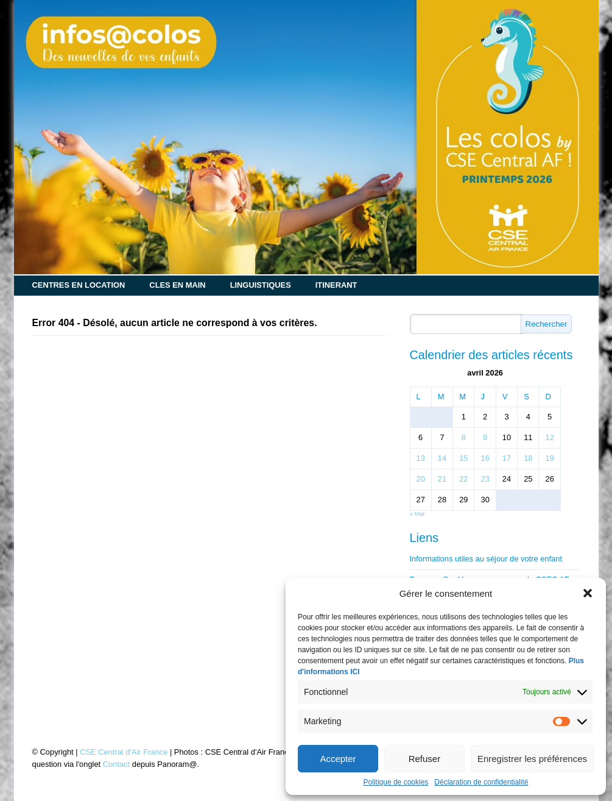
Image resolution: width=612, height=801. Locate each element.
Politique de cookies (396, 782)
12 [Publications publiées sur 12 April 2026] (549, 437)
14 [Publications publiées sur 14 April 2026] (442, 458)
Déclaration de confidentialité (481, 782)
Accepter (338, 758)
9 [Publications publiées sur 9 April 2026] (485, 437)
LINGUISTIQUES (260, 285)
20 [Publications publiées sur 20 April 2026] (421, 478)
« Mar (417, 513)
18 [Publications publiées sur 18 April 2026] (528, 458)
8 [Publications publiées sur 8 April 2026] (464, 437)
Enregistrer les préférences (532, 758)
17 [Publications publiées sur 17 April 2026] (506, 458)
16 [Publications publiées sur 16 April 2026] (484, 458)
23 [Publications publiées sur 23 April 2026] (484, 478)
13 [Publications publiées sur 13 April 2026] (421, 458)
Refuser (425, 758)
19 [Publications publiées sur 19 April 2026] (549, 458)
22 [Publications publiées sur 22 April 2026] (463, 478)
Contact (116, 764)
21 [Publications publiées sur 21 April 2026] (442, 478)
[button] (588, 593)
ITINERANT (336, 285)
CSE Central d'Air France (123, 751)
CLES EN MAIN (177, 285)
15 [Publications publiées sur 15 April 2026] (463, 458)
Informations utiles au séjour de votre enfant (486, 559)
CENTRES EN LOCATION (78, 285)
